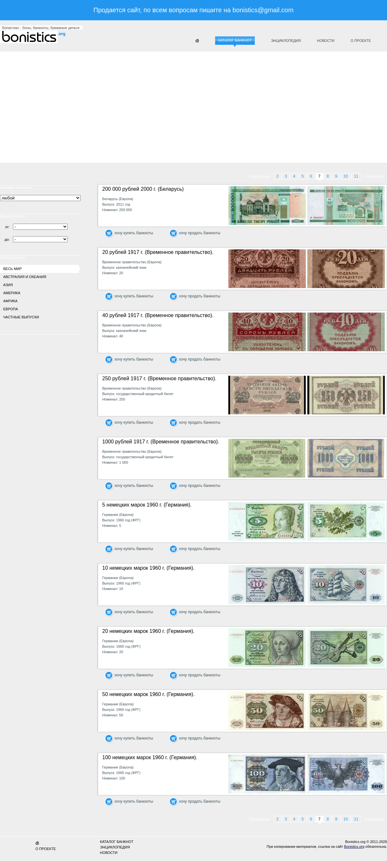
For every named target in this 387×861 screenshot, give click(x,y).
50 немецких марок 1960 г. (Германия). (148, 694)
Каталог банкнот (235, 40)
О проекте (361, 41)
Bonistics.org (354, 846)
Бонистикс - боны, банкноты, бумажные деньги (40, 28)
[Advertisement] (136, 105)
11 (357, 176)
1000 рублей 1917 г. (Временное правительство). (160, 441)
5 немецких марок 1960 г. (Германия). (147, 505)
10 (346, 176)
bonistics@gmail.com (263, 10)
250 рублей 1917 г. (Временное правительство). (159, 378)
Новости (325, 41)
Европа (10, 309)
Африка (10, 301)
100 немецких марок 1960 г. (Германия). (149, 757)
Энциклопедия (286, 41)
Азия (8, 285)
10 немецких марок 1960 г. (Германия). (148, 568)
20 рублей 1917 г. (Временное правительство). (157, 252)
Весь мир (12, 269)
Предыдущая (259, 176)
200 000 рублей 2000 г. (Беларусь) (143, 189)
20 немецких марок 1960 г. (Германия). (148, 631)
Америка (11, 293)
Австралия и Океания (24, 277)
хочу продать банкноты (199, 233)
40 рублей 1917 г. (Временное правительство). (157, 315)
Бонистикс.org (38, 36)
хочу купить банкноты (133, 233)
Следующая (374, 176)
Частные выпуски (21, 317)
